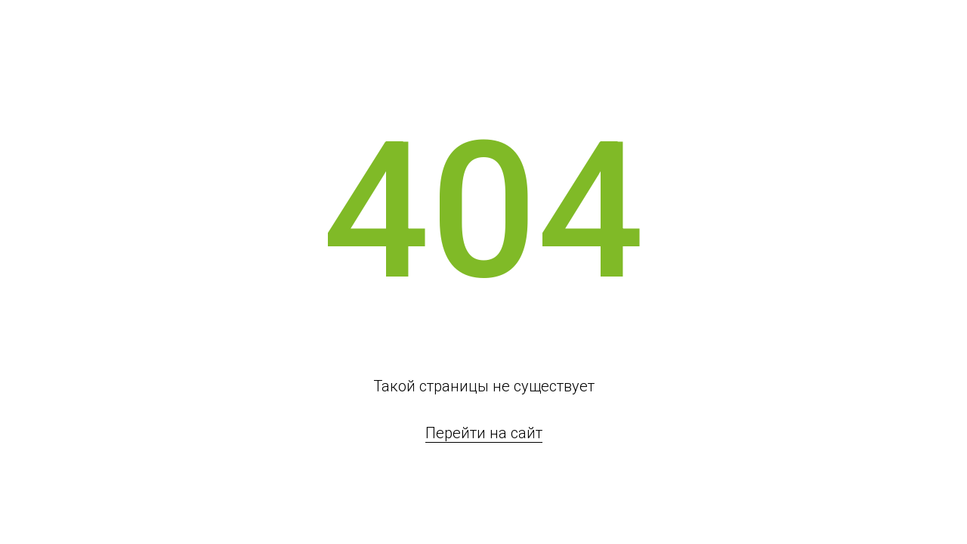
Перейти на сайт (483, 433)
